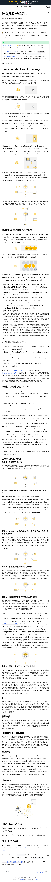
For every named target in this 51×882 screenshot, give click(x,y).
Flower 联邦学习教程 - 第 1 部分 (13, 862)
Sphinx (22, 879)
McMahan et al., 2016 (10, 624)
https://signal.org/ (9, 373)
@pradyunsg (30, 879)
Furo (36, 879)
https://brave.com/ (17, 370)
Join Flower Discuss (10, 51)
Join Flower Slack (9, 56)
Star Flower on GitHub (9, 45)
